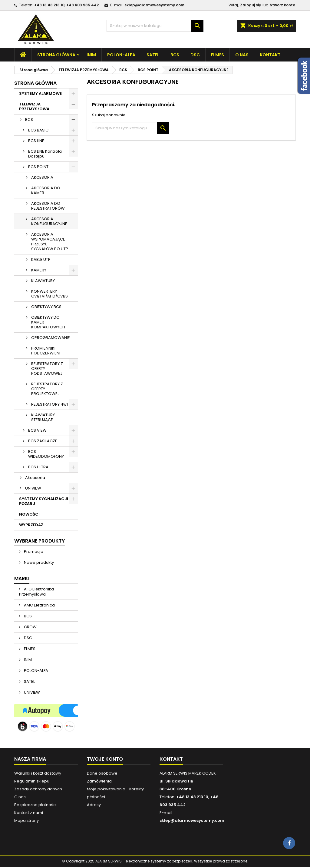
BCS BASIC (38, 130)
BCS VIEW (37, 430)
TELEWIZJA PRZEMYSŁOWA (34, 106)
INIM (91, 55)
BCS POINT (38, 167)
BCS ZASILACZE (42, 441)
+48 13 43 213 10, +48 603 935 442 (66, 5)
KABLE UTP (41, 259)
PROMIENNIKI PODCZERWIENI (45, 350)
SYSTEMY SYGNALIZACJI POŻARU (43, 501)
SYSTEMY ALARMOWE (40, 93)
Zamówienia (99, 781)
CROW (30, 627)
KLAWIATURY (43, 281)
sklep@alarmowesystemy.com (154, 5)
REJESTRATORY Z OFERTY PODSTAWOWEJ (47, 368)
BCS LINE (36, 141)
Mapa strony (26, 820)
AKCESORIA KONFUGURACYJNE (49, 221)
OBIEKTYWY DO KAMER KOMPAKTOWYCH (48, 322)
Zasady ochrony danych (38, 789)
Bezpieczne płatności (35, 805)
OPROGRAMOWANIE (50, 337)
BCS (174, 55)
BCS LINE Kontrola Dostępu (45, 153)
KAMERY (38, 270)
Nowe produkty (38, 562)
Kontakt (270, 55)
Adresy (94, 805)
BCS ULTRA (38, 467)
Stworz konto (282, 5)
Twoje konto (105, 759)
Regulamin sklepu (31, 781)
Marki (21, 578)
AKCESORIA (42, 177)
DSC (195, 55)
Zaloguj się (250, 5)
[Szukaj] (155, 26)
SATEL (153, 55)
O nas (242, 55)
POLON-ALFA (121, 55)
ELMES (217, 55)
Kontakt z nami (28, 813)
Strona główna (56, 55)
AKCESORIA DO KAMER (45, 190)
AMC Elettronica (39, 605)
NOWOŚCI (29, 514)
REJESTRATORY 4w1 (49, 404)
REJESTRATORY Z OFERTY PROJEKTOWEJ (47, 389)
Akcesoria (35, 477)
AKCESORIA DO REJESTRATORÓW (48, 206)
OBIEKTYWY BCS (46, 307)
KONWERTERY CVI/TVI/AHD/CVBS (49, 293)
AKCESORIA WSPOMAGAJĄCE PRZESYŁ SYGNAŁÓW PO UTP (49, 241)
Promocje (33, 551)
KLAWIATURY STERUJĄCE (43, 417)
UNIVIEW (33, 488)
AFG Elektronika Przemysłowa (36, 591)
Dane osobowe (102, 773)
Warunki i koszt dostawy (37, 773)
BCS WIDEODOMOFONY (46, 454)
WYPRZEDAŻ (31, 525)
